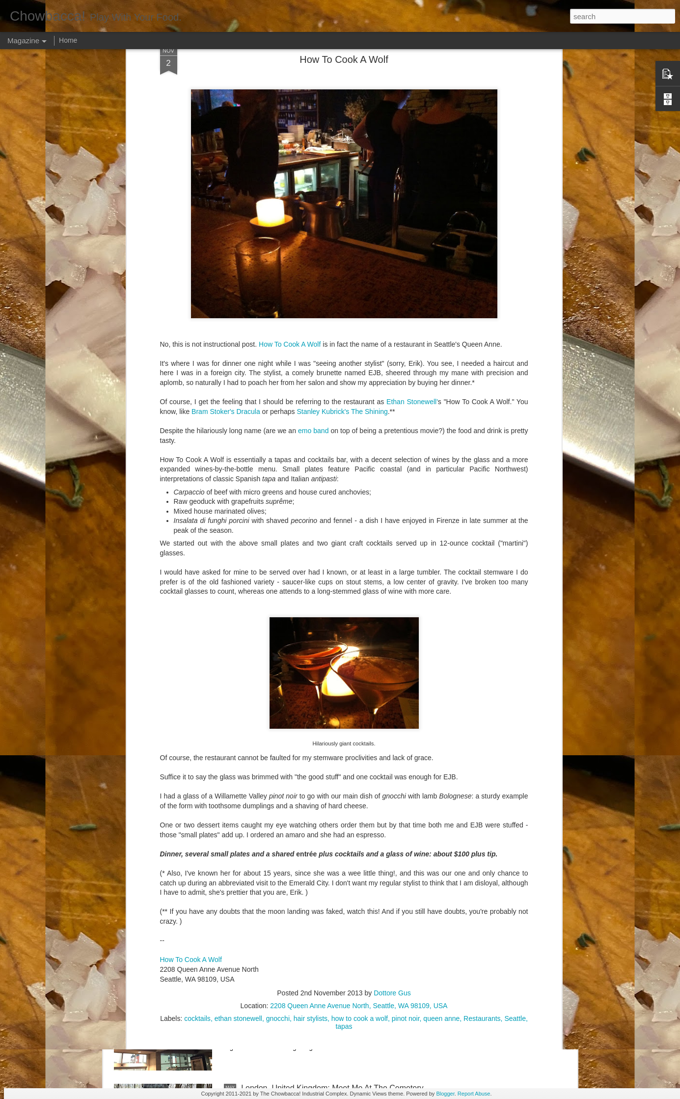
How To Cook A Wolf (290, 217)
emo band (313, 303)
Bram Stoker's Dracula (225, 284)
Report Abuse (474, 1094)
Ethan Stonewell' (412, 275)
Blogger (445, 1094)
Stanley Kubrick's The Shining (342, 284)
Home (68, 40)
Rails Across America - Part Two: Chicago (313, 865)
